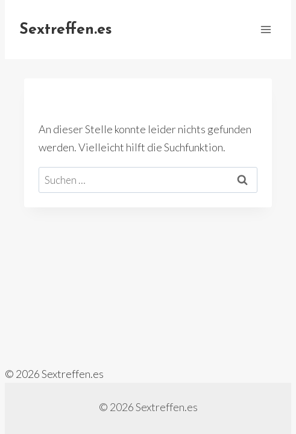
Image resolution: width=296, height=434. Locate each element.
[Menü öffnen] (265, 29)
